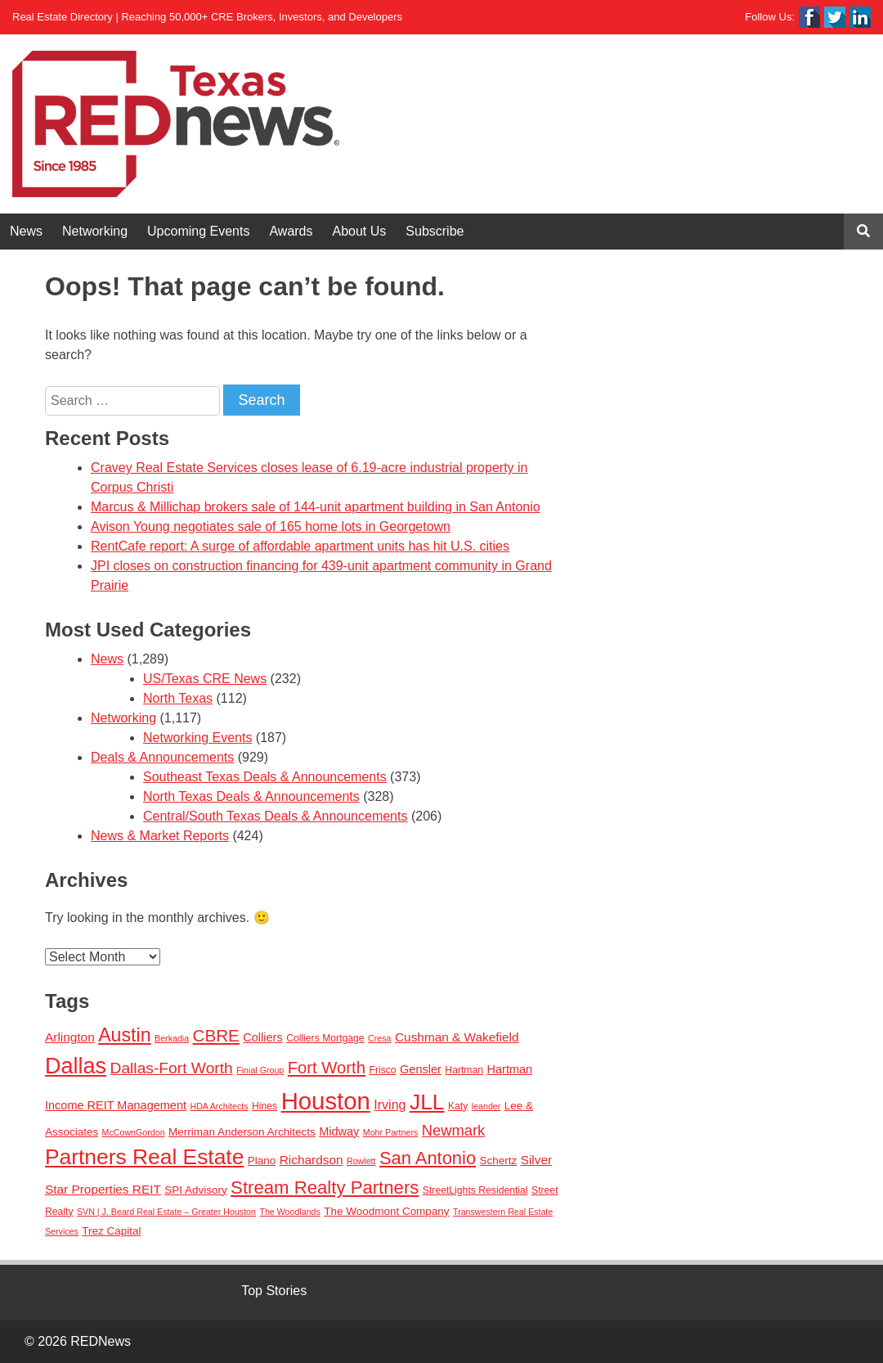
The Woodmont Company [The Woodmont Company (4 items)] (386, 1211)
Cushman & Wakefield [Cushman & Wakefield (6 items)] (457, 1037)
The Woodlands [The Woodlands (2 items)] (289, 1212)
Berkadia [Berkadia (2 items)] (172, 1038)
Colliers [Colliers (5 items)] (262, 1037)
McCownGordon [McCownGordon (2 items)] (133, 1132)
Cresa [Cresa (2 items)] (379, 1038)
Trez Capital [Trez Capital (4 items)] (111, 1231)
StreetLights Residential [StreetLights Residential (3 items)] (475, 1190)
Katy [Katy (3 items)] (458, 1106)
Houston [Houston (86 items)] (325, 1100)
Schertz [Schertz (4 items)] (499, 1160)
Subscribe (435, 231)
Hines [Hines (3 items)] (264, 1106)
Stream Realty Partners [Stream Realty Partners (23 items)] (325, 1187)
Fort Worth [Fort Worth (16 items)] (326, 1068)
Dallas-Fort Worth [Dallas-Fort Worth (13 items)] (171, 1068)
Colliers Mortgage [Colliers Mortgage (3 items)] (325, 1038)
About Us (360, 231)
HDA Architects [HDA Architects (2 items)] (219, 1106)
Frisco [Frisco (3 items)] (382, 1070)
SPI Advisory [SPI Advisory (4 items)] (195, 1190)
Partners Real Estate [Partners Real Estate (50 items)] (144, 1157)
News (26, 231)
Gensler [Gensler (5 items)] (420, 1069)
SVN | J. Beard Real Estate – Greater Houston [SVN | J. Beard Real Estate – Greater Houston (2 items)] (166, 1212)
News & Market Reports (160, 836)
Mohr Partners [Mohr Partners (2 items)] (391, 1132)
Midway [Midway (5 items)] (339, 1131)
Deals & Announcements (162, 757)
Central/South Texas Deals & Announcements (275, 816)
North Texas (178, 698)
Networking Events (197, 737)
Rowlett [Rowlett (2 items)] (361, 1161)
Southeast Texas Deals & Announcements (265, 777)
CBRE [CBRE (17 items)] (216, 1035)
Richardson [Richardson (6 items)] (311, 1160)
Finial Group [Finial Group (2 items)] (260, 1070)
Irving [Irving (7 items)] (390, 1104)
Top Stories (274, 1291)
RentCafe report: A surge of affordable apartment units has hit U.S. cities (300, 546)
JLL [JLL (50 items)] (427, 1102)
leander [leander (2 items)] (486, 1106)
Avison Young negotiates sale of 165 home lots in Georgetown (270, 526)
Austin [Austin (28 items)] (124, 1035)
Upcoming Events (198, 231)
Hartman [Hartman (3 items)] (464, 1070)
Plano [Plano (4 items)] (262, 1160)
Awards (290, 231)
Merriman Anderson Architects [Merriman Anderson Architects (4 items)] (242, 1132)
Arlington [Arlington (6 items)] (70, 1037)
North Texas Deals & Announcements (251, 796)
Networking (95, 231)
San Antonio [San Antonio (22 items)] (427, 1158)
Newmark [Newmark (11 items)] (453, 1130)
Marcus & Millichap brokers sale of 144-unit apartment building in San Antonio (315, 507)
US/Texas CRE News (205, 679)
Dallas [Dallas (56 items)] (75, 1066)
